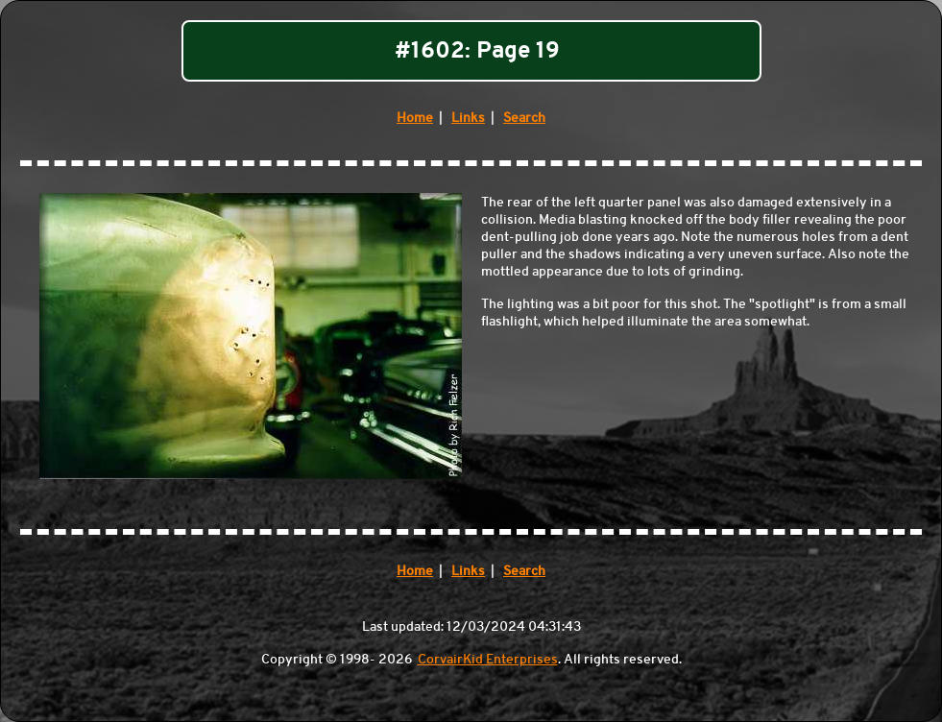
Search (524, 117)
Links (468, 117)
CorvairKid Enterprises (488, 658)
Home (415, 117)
